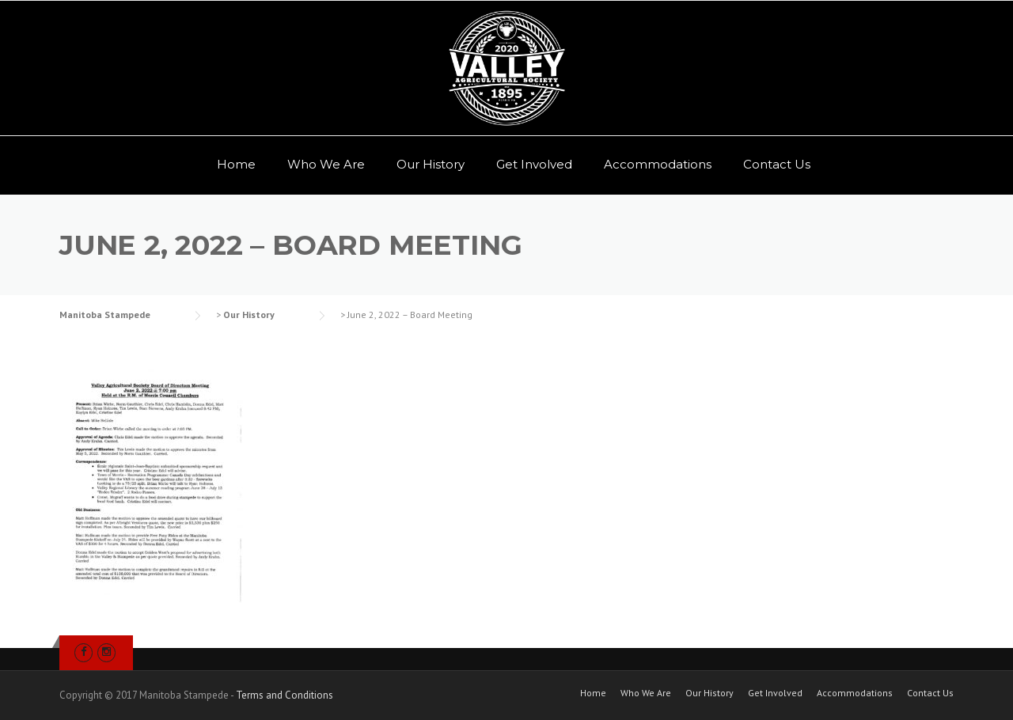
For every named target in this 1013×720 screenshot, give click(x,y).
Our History (430, 164)
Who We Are (326, 164)
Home (236, 164)
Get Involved (534, 164)
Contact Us (776, 164)
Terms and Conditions (284, 695)
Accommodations (657, 164)
